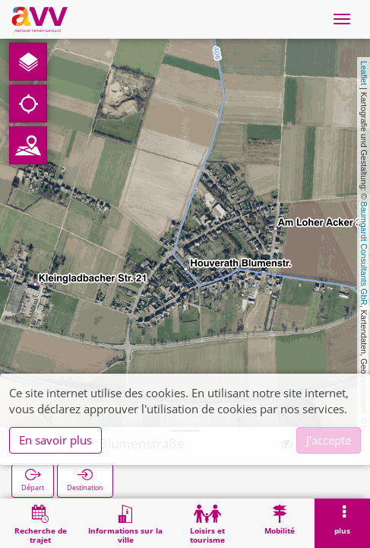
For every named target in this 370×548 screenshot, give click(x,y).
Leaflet (363, 73)
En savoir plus (55, 440)
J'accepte (328, 440)
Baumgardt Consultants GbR (363, 253)
